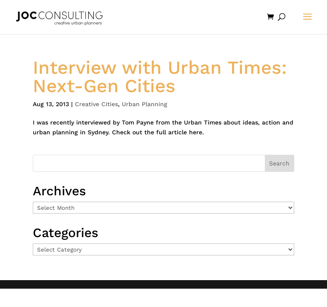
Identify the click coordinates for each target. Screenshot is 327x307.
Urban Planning (144, 104)
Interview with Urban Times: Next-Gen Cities (160, 76)
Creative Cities (96, 104)
